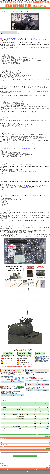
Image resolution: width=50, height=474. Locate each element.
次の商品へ (37, 434)
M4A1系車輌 (10, 38)
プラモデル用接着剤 (17, 187)
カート (22, 8)
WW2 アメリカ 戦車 (33, 38)
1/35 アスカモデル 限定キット (4, 444)
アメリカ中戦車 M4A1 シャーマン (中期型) (12, 47)
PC (27, 471)
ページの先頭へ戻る (47, 436)
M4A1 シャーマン (3, 38)
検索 (38, 8)
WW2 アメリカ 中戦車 (25, 38)
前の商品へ (13, 434)
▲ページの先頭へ (47, 467)
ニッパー (26, 186)
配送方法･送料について (3, 463)
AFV (1, 440)
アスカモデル (2, 442)
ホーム (7, 8)
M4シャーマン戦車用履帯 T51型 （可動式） (23, 148)
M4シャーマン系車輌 (17, 38)
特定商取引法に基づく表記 (4, 465)
